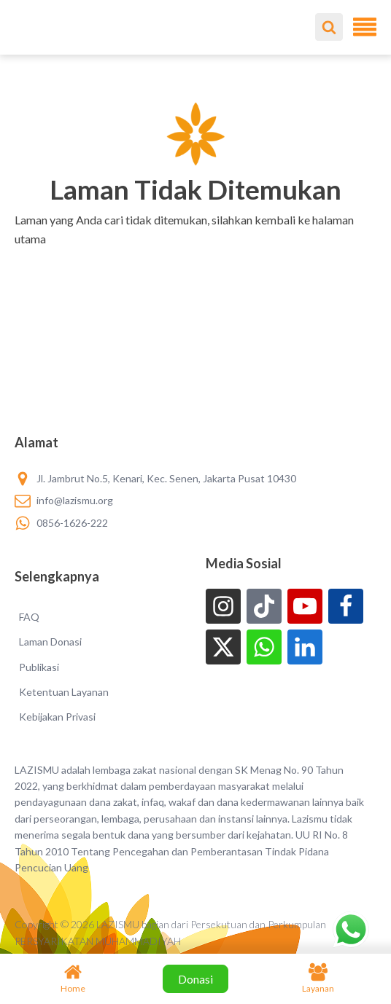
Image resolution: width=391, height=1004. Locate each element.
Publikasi (39, 667)
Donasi (195, 979)
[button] (196, 257)
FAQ (29, 617)
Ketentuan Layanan (64, 692)
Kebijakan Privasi (57, 716)
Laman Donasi (50, 641)
